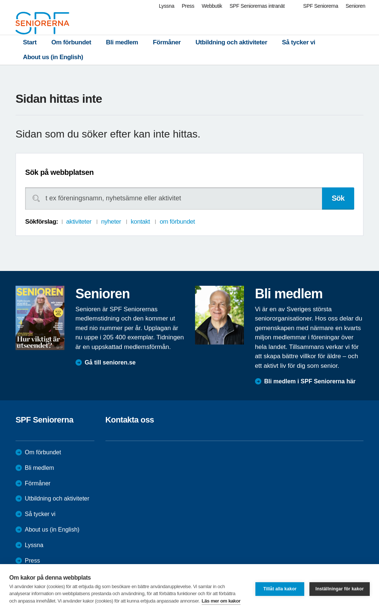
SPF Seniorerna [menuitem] (320, 6)
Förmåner (167, 42)
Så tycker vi (298, 42)
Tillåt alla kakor (279, 588)
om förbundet (177, 221)
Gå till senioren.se (110, 362)
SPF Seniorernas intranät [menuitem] (257, 6)
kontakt (140, 221)
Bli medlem (122, 42)
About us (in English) (53, 57)
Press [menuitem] (188, 6)
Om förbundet (71, 42)
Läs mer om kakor (221, 601)
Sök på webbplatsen (59, 172)
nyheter (111, 221)
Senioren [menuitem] (355, 6)
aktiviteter (78, 221)
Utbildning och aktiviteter (231, 42)
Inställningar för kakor (339, 588)
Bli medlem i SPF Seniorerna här (310, 381)
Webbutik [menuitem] (212, 6)
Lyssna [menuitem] (166, 6)
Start (30, 42)
